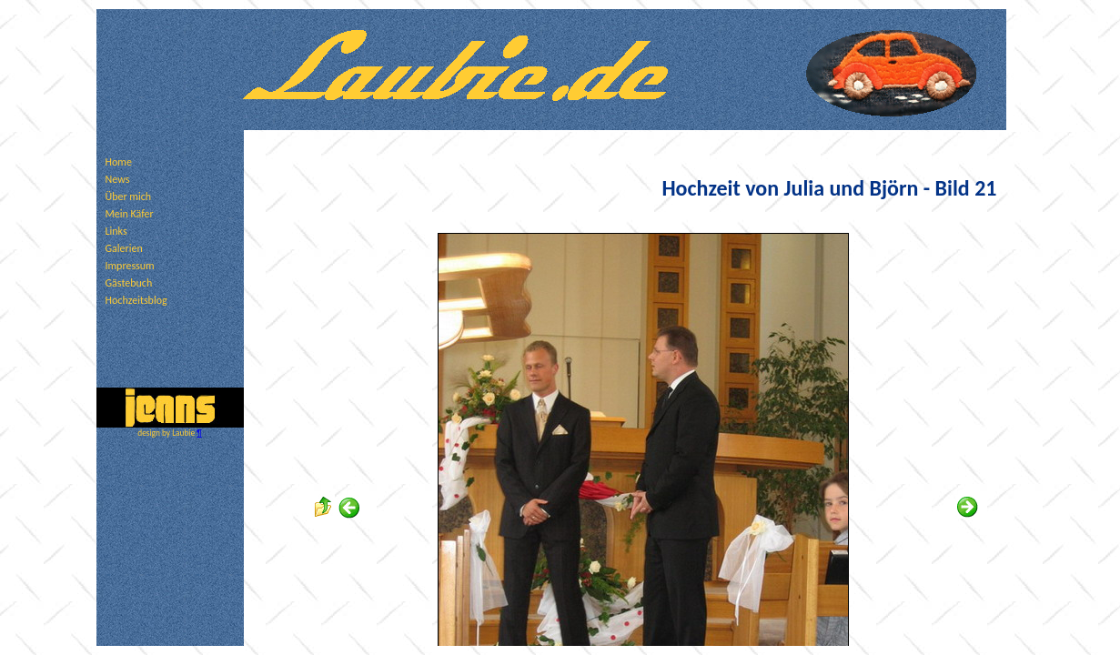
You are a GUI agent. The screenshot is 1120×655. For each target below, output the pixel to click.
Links (116, 231)
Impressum (130, 265)
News (118, 179)
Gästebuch (129, 283)
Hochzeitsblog (136, 300)
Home (119, 162)
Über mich (129, 196)
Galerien (124, 248)
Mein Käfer (130, 213)
